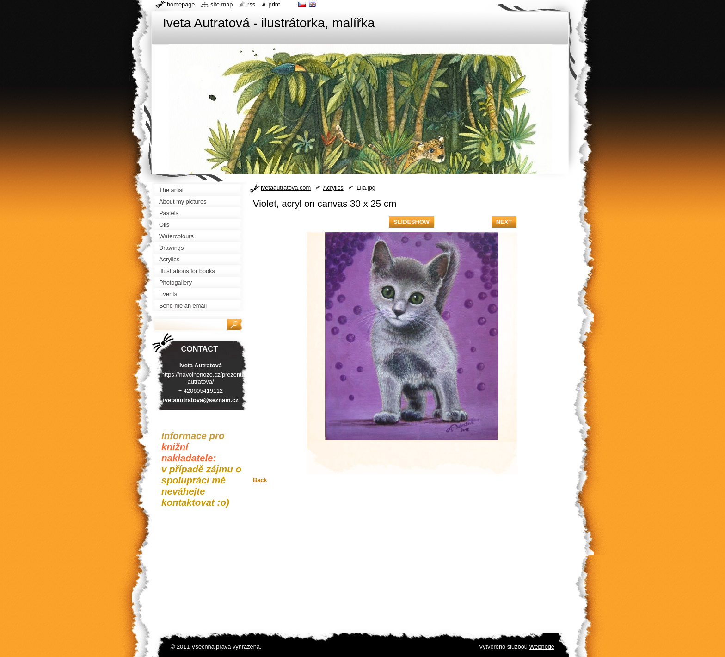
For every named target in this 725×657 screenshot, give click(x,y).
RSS (251, 4)
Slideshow (411, 221)
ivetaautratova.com (286, 187)
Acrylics (333, 187)
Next (504, 221)
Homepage (181, 4)
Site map (221, 4)
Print (274, 4)
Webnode (541, 646)
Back (260, 480)
